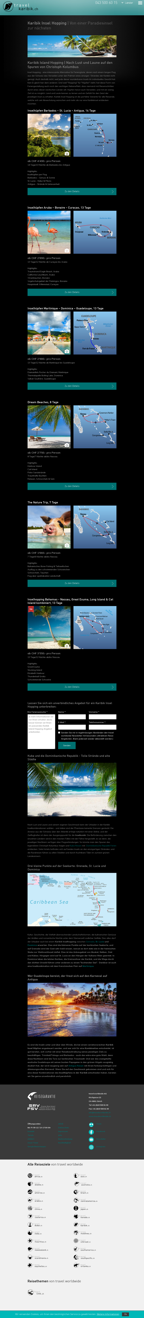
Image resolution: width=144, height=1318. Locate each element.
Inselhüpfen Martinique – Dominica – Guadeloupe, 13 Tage (65, 308)
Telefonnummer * (97, 722)
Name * (62, 712)
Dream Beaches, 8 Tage (43, 402)
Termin (31, 1135)
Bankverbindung (65, 1139)
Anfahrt (31, 1139)
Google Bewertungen (37, 1146)
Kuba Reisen (75, 845)
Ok (125, 1314)
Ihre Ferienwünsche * (38, 712)
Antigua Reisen (76, 1065)
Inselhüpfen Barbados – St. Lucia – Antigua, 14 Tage (62, 110)
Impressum (63, 1131)
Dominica (32, 945)
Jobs (60, 1135)
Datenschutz (63, 1127)
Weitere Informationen (108, 1314)
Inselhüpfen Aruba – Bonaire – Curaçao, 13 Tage (59, 207)
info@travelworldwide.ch (99, 1112)
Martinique (88, 966)
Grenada (90, 941)
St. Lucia (99, 941)
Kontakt (31, 1131)
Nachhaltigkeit (64, 1143)
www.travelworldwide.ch (100, 1116)
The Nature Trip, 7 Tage (43, 502)
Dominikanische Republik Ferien (101, 845)
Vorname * (94, 712)
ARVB (60, 1124)
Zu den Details (89, 191)
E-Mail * (62, 722)
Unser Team (33, 1143)
